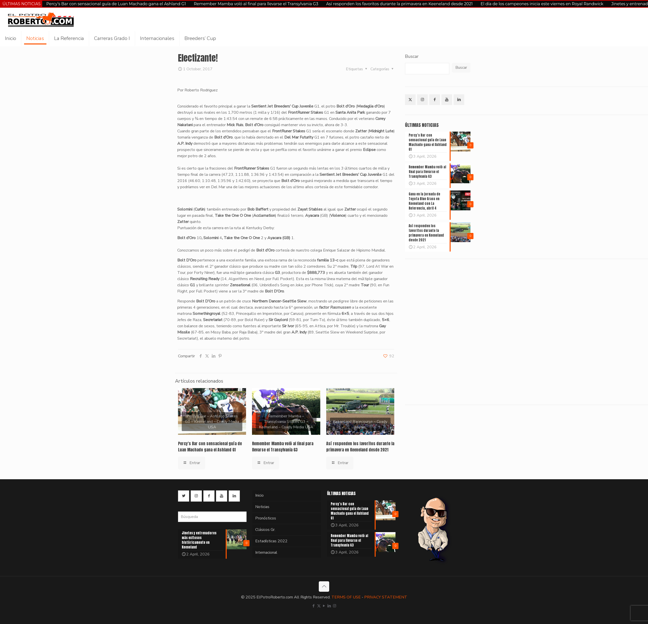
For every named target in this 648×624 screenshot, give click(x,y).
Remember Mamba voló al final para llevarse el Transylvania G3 (256, 3)
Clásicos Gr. (265, 529)
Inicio (259, 495)
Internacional (266, 552)
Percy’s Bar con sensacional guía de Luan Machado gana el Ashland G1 (116, 3)
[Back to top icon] (324, 586)
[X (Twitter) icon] (319, 605)
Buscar (412, 56)
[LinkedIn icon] (329, 605)
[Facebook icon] (314, 605)
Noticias (262, 507)
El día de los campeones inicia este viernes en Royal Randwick (542, 3)
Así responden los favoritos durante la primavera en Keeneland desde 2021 (399, 3)
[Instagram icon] (334, 605)
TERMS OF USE (346, 597)
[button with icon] (410, 99)
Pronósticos (265, 518)
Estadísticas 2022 (271, 541)
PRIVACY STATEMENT (385, 597)
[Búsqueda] (212, 517)
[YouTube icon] (324, 605)
